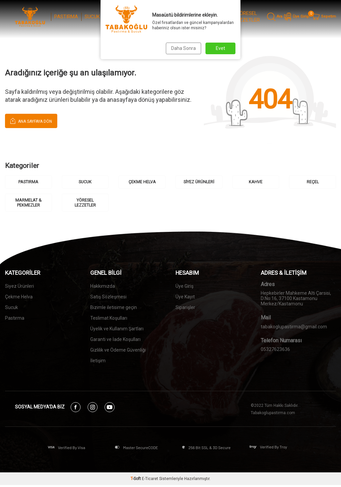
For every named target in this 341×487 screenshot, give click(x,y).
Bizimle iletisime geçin (113, 308)
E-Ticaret (150, 480)
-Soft (136, 480)
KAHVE (165, 17)
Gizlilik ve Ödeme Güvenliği (118, 350)
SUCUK (92, 17)
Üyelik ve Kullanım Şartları (117, 329)
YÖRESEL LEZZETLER (247, 16)
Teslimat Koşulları (108, 318)
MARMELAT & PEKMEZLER (213, 16)
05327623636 (275, 350)
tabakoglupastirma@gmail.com (294, 327)
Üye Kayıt (185, 297)
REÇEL (186, 17)
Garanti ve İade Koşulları (115, 340)
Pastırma (14, 318)
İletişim (98, 361)
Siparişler (185, 308)
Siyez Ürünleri (19, 286)
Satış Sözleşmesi (108, 297)
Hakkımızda (102, 286)
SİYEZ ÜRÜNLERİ (140, 16)
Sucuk (11, 308)
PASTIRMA (66, 17)
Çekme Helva (19, 297)
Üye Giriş (184, 286)
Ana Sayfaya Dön (31, 120)
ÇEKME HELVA (114, 16)
